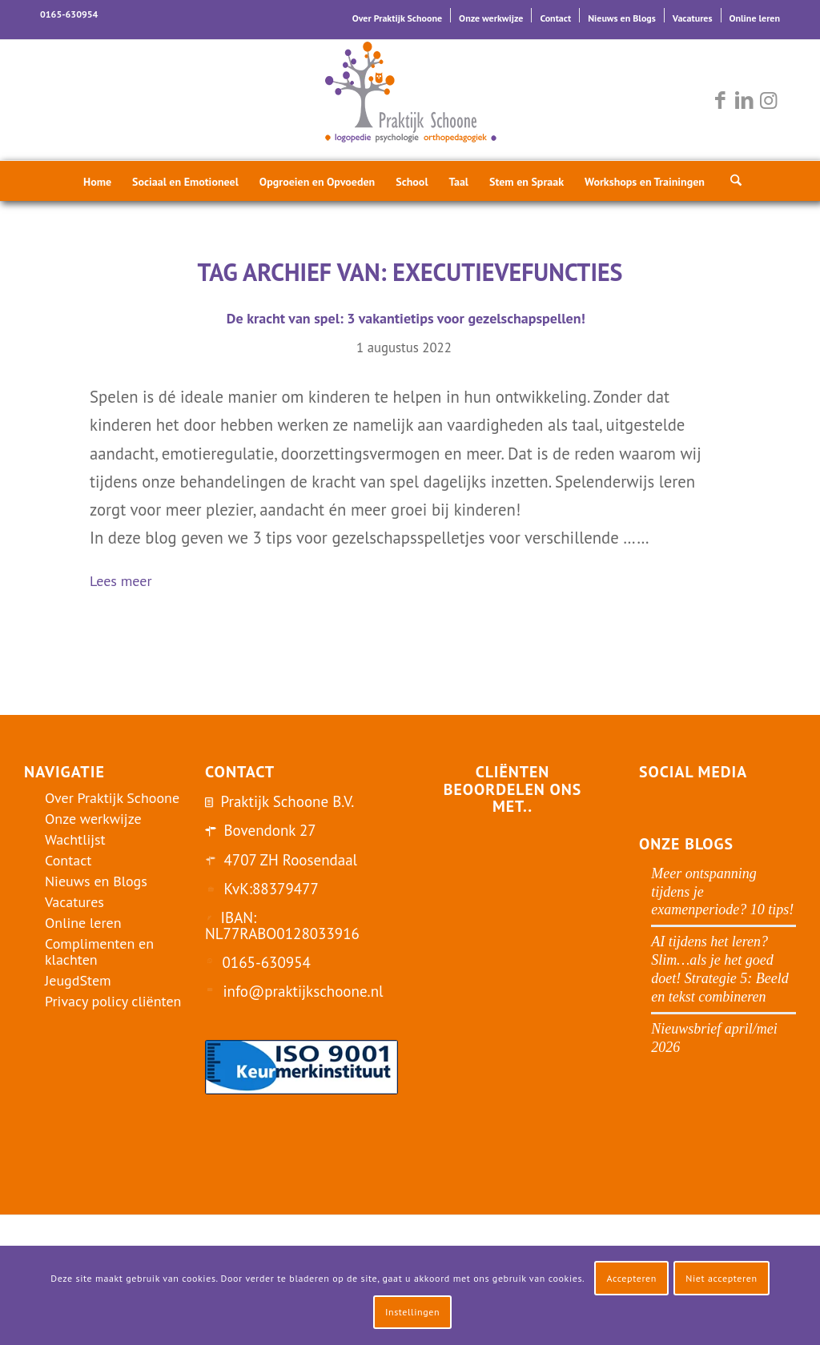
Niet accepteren (721, 1278)
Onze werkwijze (491, 18)
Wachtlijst (75, 839)
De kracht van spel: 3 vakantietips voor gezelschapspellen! (404, 318)
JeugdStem (78, 980)
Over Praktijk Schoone (397, 18)
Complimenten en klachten (99, 951)
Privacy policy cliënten (113, 1001)
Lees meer (127, 582)
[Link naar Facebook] (720, 100)
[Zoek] (731, 181)
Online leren (755, 18)
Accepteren (631, 1278)
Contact (555, 18)
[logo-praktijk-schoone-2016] (410, 100)
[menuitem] (397, 15)
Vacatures (693, 18)
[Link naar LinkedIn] (744, 100)
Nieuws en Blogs (622, 18)
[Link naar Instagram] (768, 100)
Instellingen (412, 1312)
